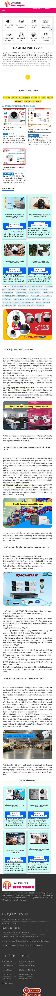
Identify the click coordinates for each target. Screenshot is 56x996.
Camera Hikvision (7, 965)
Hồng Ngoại (26, 97)
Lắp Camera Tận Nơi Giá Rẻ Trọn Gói (39, 850)
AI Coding (27, 101)
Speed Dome (19, 101)
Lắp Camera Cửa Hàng (27, 970)
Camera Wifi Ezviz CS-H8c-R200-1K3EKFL (13, 168)
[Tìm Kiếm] (41, 2)
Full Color (34, 97)
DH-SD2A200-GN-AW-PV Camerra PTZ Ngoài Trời (40, 262)
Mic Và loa (6, 97)
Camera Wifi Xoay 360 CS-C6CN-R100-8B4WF (26, 286)
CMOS (43, 97)
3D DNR (38, 101)
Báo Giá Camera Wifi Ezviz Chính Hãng (27, 299)
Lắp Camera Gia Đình (26, 961)
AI (39, 97)
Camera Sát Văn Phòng (27, 965)
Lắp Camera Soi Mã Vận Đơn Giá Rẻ (39, 806)
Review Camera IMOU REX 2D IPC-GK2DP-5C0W (39, 215)
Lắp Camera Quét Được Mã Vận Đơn (15, 806)
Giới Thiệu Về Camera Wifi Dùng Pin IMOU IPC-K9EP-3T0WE (14, 216)
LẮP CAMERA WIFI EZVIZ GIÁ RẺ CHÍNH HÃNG (18, 106)
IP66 (33, 101)
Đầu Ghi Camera (7, 983)
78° (20, 97)
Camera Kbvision (7, 970)
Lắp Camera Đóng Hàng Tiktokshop (15, 851)
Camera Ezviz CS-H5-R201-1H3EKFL (38, 130)
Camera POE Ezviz (27, 48)
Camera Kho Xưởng (25, 974)
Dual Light (14, 97)
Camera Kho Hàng (25, 979)
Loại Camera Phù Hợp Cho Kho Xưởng (14, 262)
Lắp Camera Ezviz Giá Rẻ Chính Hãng (31, 305)
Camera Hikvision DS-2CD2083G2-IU (28, 293)
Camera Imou (6, 974)
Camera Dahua (7, 961)
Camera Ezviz (6, 979)
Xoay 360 (50, 97)
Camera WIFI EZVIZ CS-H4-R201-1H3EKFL (13, 128)
